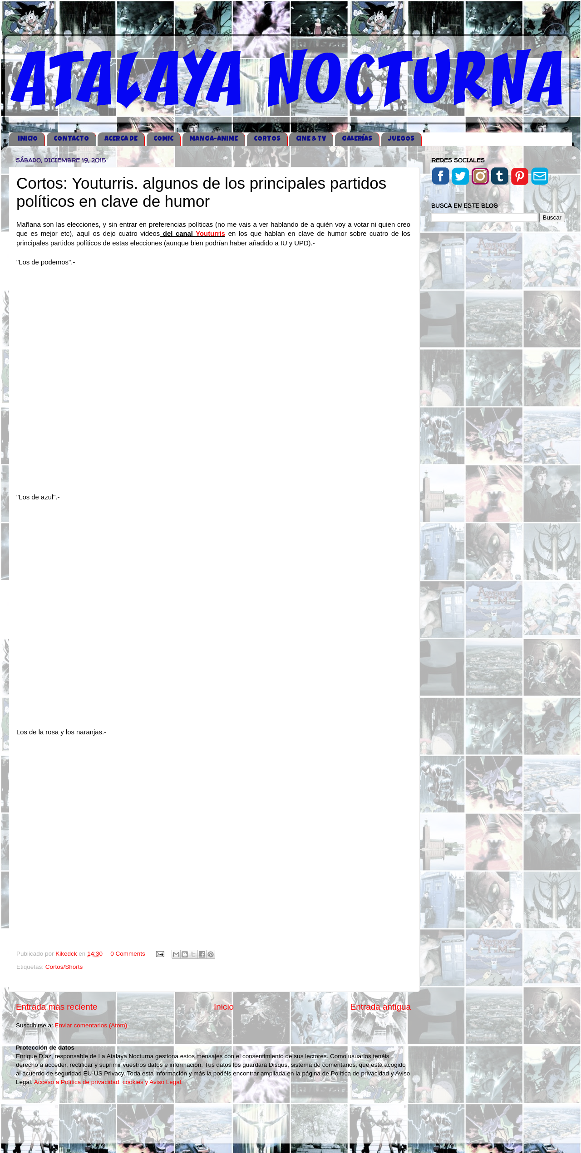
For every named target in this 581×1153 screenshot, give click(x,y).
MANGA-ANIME (213, 139)
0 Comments (127, 953)
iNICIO (28, 139)
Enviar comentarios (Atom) (91, 1025)
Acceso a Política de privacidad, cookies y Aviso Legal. (108, 1082)
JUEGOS (401, 139)
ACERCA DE (121, 139)
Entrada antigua (380, 1006)
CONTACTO (71, 139)
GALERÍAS (357, 139)
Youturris (210, 233)
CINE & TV (311, 139)
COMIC (163, 139)
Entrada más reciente (57, 1006)
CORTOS (267, 139)
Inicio (224, 1006)
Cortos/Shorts (64, 966)
